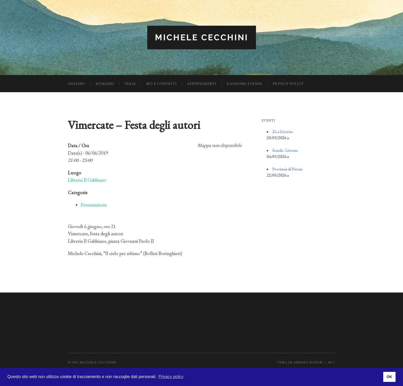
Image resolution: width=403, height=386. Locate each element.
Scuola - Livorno (285, 150)
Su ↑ (331, 362)
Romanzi (105, 83)
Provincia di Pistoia (287, 169)
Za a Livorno (282, 131)
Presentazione (94, 205)
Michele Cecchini (201, 37)
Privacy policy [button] (171, 376)
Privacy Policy (288, 83)
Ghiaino (76, 83)
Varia (130, 83)
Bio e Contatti (161, 83)
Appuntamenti (201, 83)
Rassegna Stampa (244, 83)
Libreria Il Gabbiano (87, 180)
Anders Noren (308, 362)
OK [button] (389, 377)
